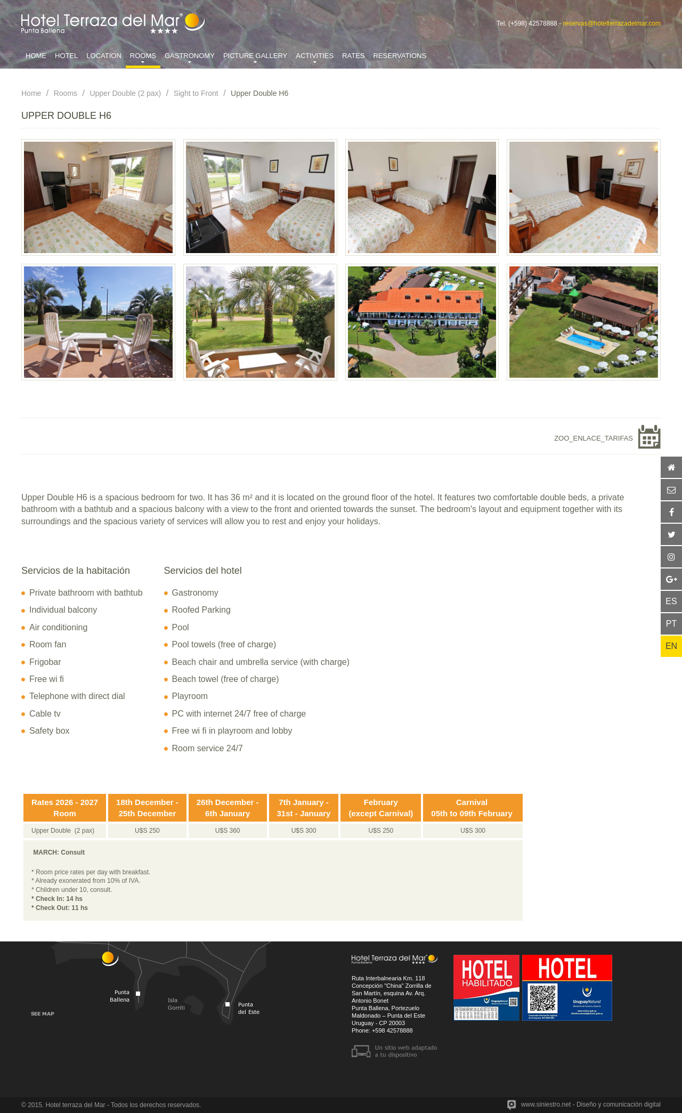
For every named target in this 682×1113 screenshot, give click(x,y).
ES (671, 601)
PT (671, 623)
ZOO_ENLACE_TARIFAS (593, 438)
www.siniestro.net (546, 1105)
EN (671, 646)
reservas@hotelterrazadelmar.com (612, 23)
